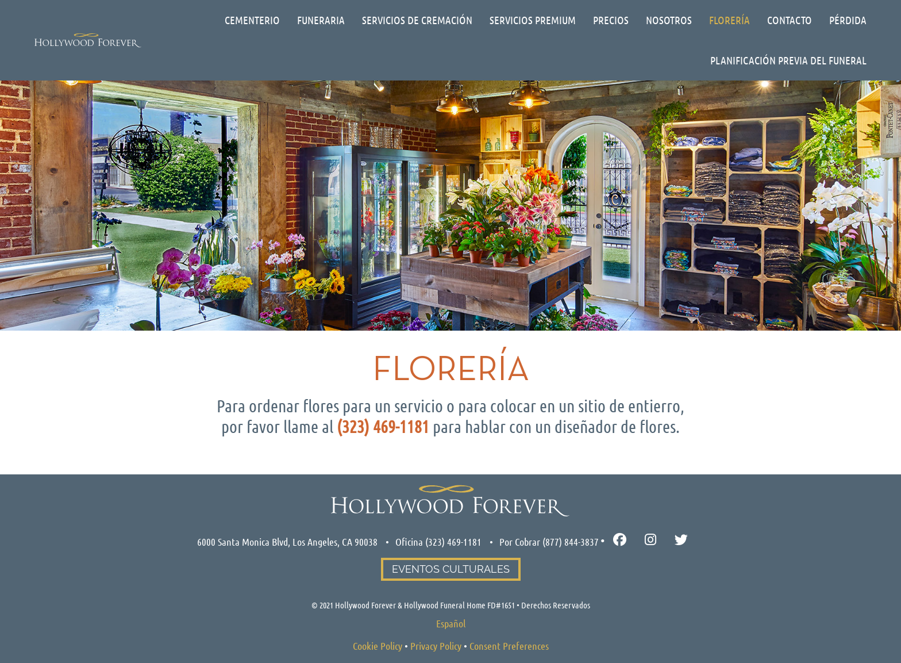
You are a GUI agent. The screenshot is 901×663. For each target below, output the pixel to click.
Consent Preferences (509, 645)
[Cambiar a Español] (450, 623)
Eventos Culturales (451, 569)
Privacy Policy (435, 645)
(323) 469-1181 (453, 541)
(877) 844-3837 (570, 541)
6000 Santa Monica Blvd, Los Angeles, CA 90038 (287, 541)
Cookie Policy (377, 645)
